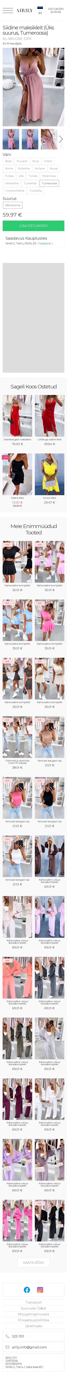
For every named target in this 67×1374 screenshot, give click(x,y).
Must (35, 161)
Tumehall (30, 183)
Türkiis (33, 176)
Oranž (48, 161)
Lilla (21, 176)
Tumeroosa (49, 183)
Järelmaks (33, 1326)
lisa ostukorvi (33, 226)
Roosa (54, 168)
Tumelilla (35, 190)
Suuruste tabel (33, 1308)
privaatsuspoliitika (33, 1320)
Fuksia (9, 176)
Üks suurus (12, 205)
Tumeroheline (14, 190)
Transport (33, 1302)
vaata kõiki (33, 1263)
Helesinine (12, 183)
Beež (8, 161)
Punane (22, 161)
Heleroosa (49, 176)
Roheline (24, 168)
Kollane (40, 168)
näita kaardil (34, 1367)
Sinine (9, 168)
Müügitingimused (33, 1314)
